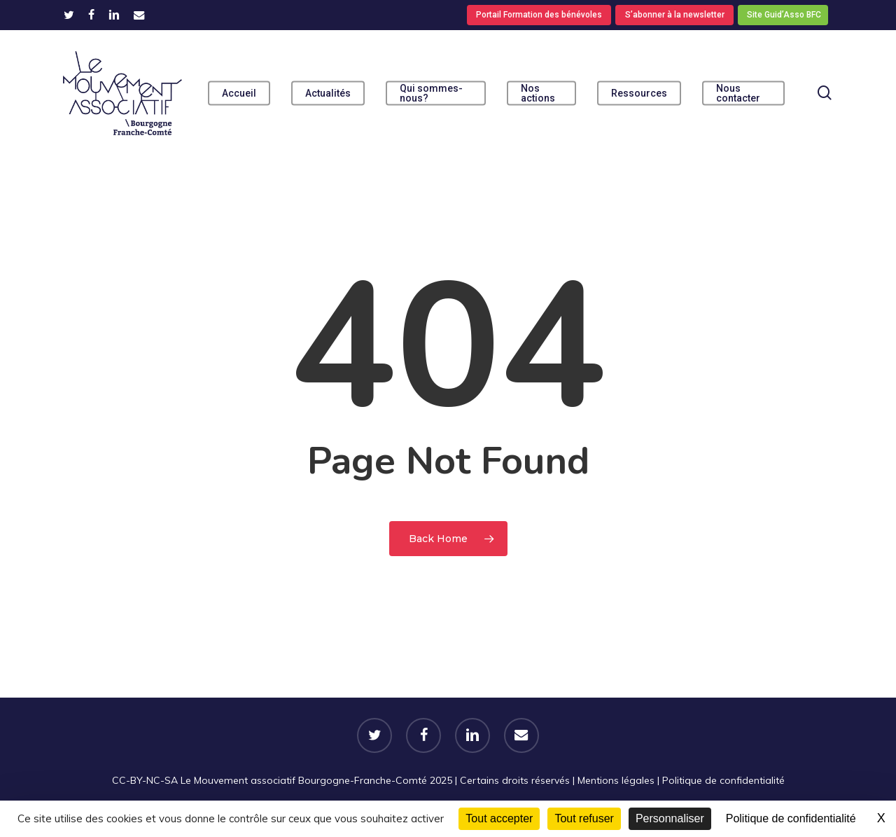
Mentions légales (616, 780)
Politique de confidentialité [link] (791, 818)
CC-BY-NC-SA (145, 780)
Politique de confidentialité (723, 780)
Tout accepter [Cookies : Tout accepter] (499, 818)
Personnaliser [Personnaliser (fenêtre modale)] (670, 818)
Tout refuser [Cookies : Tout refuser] (583, 818)
